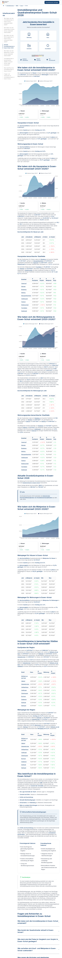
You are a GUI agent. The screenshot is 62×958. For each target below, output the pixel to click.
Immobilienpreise (10, 5)
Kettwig (23, 292)
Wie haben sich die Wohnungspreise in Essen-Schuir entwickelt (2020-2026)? (9, 38)
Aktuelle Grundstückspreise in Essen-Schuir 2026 (9, 46)
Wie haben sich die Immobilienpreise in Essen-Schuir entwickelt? (38, 922)
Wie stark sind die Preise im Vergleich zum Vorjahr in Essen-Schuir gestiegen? (38, 940)
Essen (21, 5)
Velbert (23, 681)
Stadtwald (24, 311)
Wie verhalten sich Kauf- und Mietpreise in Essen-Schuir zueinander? (38, 949)
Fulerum (23, 302)
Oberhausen (24, 693)
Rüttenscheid (21, 264)
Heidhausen (24, 298)
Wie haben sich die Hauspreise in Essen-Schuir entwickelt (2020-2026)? (9, 30)
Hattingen (24, 690)
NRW (17, 5)
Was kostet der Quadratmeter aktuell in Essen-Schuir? (38, 931)
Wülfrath (23, 702)
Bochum (23, 696)
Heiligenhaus (24, 687)
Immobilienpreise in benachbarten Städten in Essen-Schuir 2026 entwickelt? (9, 62)
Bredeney (43, 259)
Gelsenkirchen (21, 657)
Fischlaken (39, 267)
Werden (22, 268)
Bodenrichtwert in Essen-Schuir (31, 482)
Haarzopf (35, 262)
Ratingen (41, 653)
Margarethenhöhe (38, 261)
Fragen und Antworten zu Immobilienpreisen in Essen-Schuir (9, 76)
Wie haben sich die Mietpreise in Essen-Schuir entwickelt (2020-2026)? (9, 53)
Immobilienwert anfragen (52, 2)
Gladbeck (20, 666)
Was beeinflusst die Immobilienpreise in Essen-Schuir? (9, 69)
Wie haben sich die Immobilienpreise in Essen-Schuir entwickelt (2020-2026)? (9, 21)
